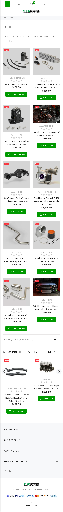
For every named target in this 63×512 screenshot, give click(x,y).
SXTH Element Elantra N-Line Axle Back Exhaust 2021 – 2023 (16, 317)
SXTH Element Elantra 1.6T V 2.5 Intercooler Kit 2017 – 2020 (46, 86)
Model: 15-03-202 (16, 252)
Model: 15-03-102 (47, 252)
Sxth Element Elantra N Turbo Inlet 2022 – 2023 (46, 260)
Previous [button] (4, 371)
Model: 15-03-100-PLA (46, 126)
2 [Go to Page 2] (42, 339)
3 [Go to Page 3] (48, 339)
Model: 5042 (46, 379)
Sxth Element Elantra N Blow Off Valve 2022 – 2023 (16, 143)
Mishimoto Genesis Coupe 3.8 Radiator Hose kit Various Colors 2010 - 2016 (16, 398)
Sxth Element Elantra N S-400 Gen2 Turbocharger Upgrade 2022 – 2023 (46, 201)
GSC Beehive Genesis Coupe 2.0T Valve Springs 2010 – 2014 (47, 387)
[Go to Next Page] (55, 340)
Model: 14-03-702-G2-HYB (46, 192)
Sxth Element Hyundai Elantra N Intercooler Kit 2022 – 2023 (46, 308)
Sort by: (6, 36)
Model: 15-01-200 (17, 309)
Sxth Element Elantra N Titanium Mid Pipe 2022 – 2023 (16, 260)
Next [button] (59, 371)
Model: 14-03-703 (16, 135)
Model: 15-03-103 (47, 300)
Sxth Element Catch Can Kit (16, 84)
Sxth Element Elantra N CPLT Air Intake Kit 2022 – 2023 (46, 134)
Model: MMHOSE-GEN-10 (17, 388)
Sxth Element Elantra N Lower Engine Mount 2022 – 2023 (16, 200)
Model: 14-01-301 (16, 192)
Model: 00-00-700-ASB (17, 78)
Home (5, 17)
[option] (16, 384)
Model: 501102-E (46, 78)
